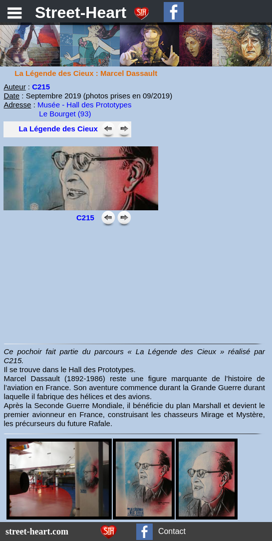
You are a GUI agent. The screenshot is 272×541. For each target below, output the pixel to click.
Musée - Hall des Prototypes (84, 104)
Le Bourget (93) (65, 113)
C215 (41, 86)
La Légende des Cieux (57, 128)
